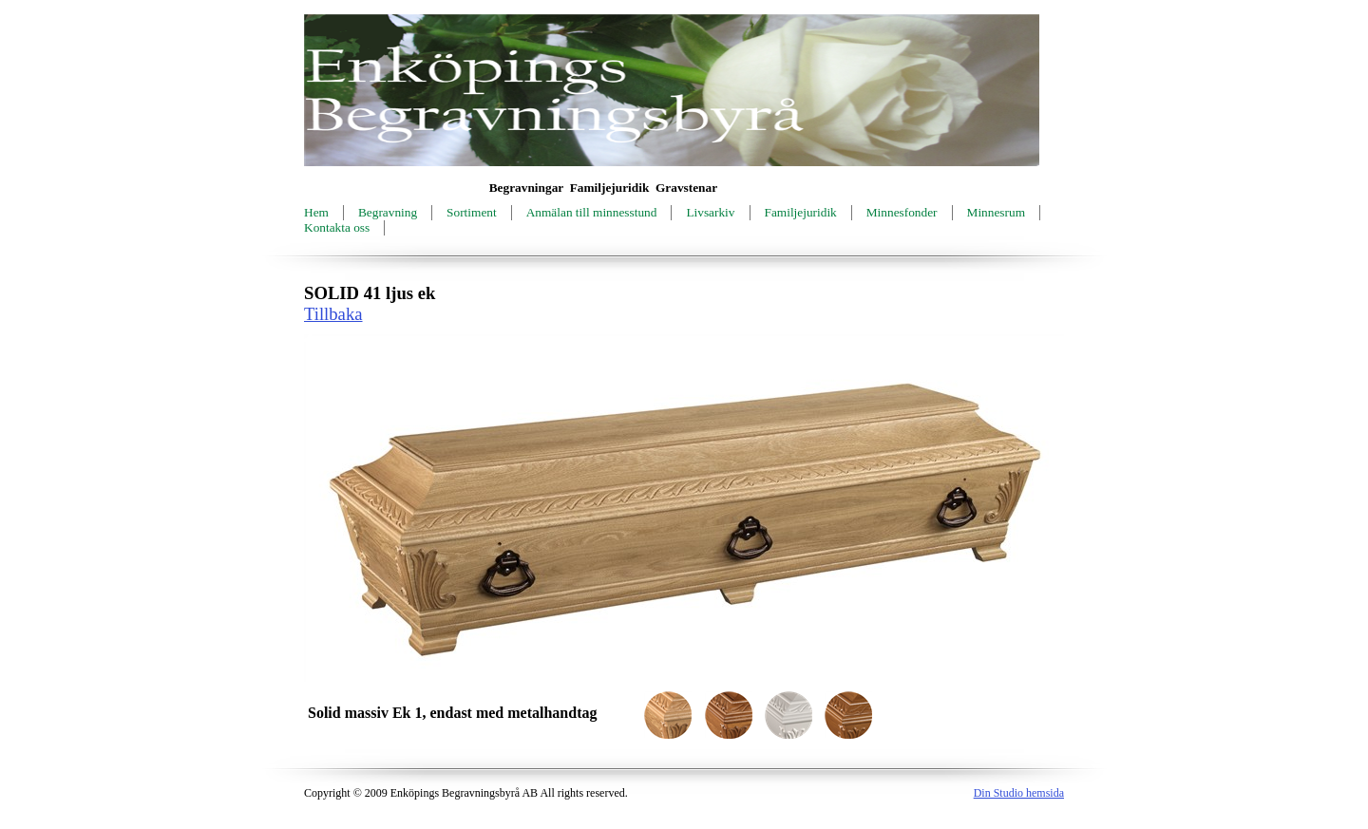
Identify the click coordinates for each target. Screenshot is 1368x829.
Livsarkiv (710, 212)
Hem (316, 212)
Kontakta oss (337, 227)
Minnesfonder (902, 212)
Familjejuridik (801, 212)
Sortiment (471, 212)
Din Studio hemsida (1019, 793)
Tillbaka (333, 314)
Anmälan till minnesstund (591, 212)
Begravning (387, 212)
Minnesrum (996, 212)
